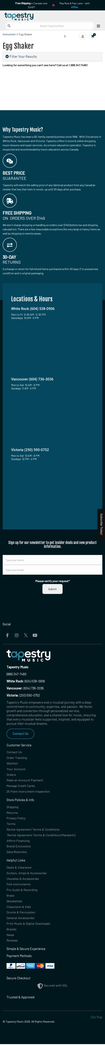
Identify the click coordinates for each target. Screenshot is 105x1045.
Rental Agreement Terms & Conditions (33, 830)
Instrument (9, 34)
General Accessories (20, 919)
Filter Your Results (21, 56)
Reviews (12, 941)
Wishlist (12, 763)
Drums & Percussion (21, 913)
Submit (52, 589)
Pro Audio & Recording (22, 890)
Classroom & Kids (19, 907)
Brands (11, 930)
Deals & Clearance (19, 868)
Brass (10, 896)
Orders (11, 775)
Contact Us (20, 734)
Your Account (16, 769)
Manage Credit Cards (21, 786)
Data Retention (17, 852)
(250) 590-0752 (23, 695)
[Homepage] (27, 16)
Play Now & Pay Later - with (74, 5)
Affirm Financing (18, 841)
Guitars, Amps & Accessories (27, 873)
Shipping (12, 807)
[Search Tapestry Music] (50, 26)
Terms (11, 824)
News (10, 936)
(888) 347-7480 (16, 674)
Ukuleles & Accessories (23, 879)
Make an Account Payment (25, 780)
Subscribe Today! (101, 524)
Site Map (96, 1018)
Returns (12, 813)
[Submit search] (9, 26)
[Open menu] (97, 25)
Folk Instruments (19, 885)
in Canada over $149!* (31, 5)
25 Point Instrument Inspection (28, 792)
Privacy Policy (16, 818)
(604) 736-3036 (25, 688)
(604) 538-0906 (26, 681)
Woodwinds (14, 902)
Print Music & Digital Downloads (28, 924)
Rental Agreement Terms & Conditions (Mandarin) (41, 835)
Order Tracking (17, 758)
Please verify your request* (52, 581)
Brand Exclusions (19, 847)
